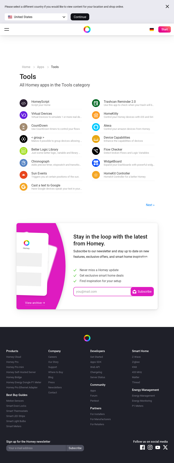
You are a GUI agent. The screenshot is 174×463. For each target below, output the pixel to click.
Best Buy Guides (16, 395)
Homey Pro (12, 361)
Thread (136, 382)
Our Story (53, 361)
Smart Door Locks (16, 405)
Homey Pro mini (15, 367)
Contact (52, 392)
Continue (80, 17)
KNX (134, 367)
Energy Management (143, 395)
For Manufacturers (100, 419)
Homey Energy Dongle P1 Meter (23, 382)
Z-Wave (136, 356)
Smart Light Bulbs (16, 421)
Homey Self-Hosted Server (21, 372)
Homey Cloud (13, 356)
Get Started (96, 356)
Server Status (97, 377)
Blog (50, 377)
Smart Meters (13, 426)
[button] (36, 16)
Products (12, 351)
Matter (135, 377)
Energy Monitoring (142, 400)
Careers (52, 356)
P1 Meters (137, 405)
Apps (93, 390)
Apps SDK (95, 361)
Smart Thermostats (17, 410)
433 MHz (137, 372)
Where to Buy (55, 372)
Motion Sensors (15, 400)
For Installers (97, 414)
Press (51, 382)
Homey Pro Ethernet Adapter (21, 387)
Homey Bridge (14, 377)
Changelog (96, 372)
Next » (150, 205)
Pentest (94, 400)
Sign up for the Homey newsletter (28, 441)
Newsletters (55, 387)
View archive (35, 303)
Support (52, 367)
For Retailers (97, 424)
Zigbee (136, 361)
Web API (95, 367)
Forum (93, 395)
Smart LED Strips (15, 416)
